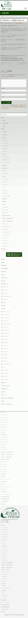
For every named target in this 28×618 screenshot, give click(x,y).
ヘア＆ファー (5, 245)
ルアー (4, 189)
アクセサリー (5, 150)
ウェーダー (5, 153)
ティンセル (5, 239)
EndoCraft (5, 200)
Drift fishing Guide (5, 496)
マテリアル (5, 225)
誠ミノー (4, 206)
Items (19, 23)
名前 (3, 90)
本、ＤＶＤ (5, 172)
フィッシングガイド (6, 494)
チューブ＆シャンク (7, 234)
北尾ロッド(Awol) (6, 217)
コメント (4, 78)
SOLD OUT (5, 133)
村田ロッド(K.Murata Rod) (8, 220)
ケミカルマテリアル (7, 228)
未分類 (3, 250)
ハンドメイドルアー (7, 197)
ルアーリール (5, 147)
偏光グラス (5, 167)
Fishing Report (5, 125)
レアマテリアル (6, 247)
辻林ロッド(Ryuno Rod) (7, 222)
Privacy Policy (5, 501)
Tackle (21, 23)
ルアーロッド (5, 195)
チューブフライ (6, 236)
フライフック (5, 242)
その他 (4, 139)
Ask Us (3, 504)
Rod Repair (4, 491)
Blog (11, 16)
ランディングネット (7, 164)
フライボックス (6, 161)
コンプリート (5, 231)
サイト (2, 98)
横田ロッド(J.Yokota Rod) (7, 454)
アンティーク (5, 175)
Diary (4, 122)
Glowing (4, 203)
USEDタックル (6, 136)
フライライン (5, 209)
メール (3, 94)
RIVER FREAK (12, 614)
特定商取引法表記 (5, 499)
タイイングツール (6, 158)
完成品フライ (5, 170)
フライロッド (5, 144)
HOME (3, 16)
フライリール (5, 142)
